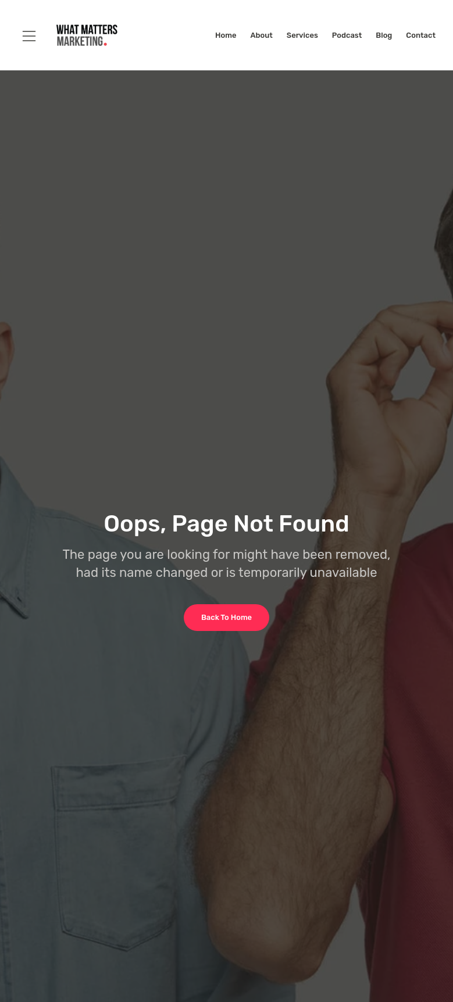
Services (302, 35)
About (261, 35)
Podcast (347, 35)
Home (225, 35)
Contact (421, 35)
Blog (384, 35)
